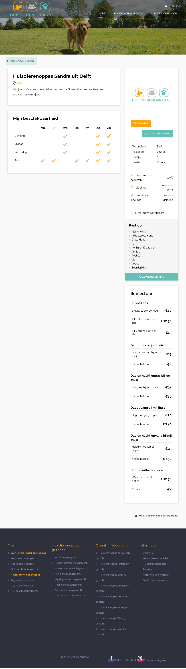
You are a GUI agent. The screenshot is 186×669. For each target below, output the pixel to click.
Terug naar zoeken (21, 61)
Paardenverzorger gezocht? (70, 596)
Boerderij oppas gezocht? (68, 591)
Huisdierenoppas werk (164, 13)
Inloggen (171, 6)
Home (102, 13)
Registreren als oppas (22, 559)
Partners (147, 570)
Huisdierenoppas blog (155, 564)
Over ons (148, 553)
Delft (20, 83)
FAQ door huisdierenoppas (25, 570)
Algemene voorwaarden (156, 575)
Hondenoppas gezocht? (67, 558)
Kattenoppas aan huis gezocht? (71, 569)
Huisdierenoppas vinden (26, 575)
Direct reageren (157, 134)
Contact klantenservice (155, 581)
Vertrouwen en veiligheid (156, 559)
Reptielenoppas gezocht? (68, 585)
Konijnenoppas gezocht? (68, 574)
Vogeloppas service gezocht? (70, 580)
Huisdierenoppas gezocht (128, 13)
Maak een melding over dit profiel (156, 516)
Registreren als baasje (22, 581)
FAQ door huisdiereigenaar (25, 591)
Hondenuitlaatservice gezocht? (71, 563)
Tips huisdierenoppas (22, 564)
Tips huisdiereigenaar (22, 586)
